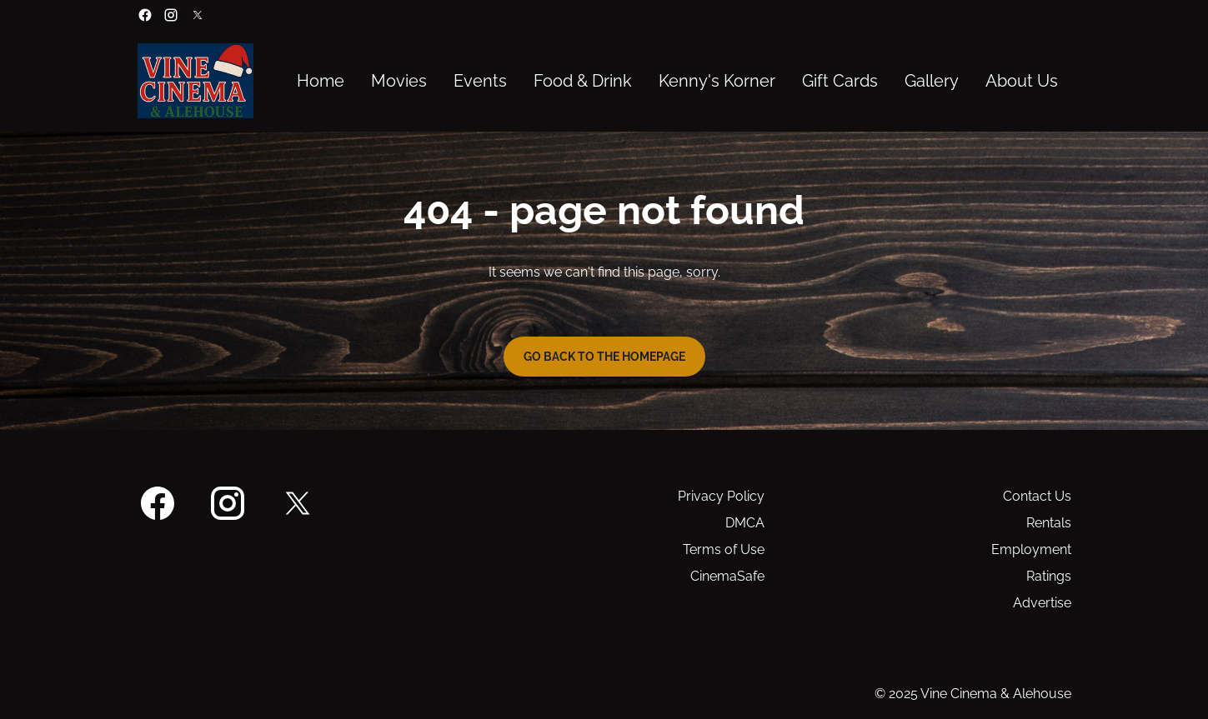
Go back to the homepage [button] (604, 356)
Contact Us (1037, 496)
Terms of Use (723, 549)
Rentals (1048, 523)
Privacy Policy (721, 496)
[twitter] (197, 14)
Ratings (1048, 576)
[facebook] (145, 14)
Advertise (1042, 603)
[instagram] (170, 14)
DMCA (744, 523)
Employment (1031, 549)
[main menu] (677, 81)
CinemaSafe (727, 576)
